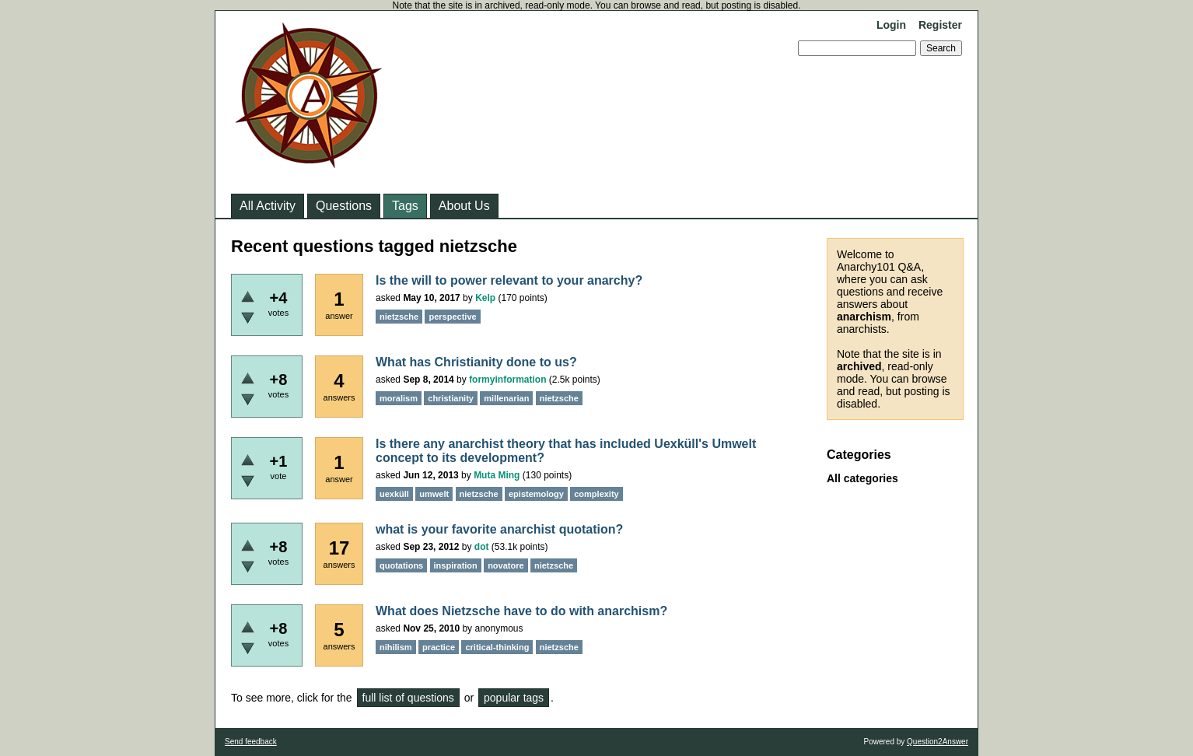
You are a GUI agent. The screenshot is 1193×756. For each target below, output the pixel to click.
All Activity (268, 205)
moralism (399, 398)
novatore (505, 565)
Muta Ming (497, 475)
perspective (452, 316)
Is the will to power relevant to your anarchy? (509, 280)
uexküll (394, 494)
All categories (862, 478)
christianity (451, 398)
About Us (464, 205)
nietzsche (399, 316)
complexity (596, 494)
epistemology (536, 494)
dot (481, 546)
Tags (405, 205)
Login (891, 25)
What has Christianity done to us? (476, 362)
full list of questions (408, 697)
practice (438, 647)
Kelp (485, 297)
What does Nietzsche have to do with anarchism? (521, 611)
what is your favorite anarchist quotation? (499, 529)
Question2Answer (937, 741)
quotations (401, 565)
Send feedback (251, 741)
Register (940, 25)
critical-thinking (497, 647)
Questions (344, 205)
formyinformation (507, 379)
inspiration (456, 565)
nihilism (396, 647)
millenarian (506, 398)
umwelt (434, 494)
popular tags (514, 697)
